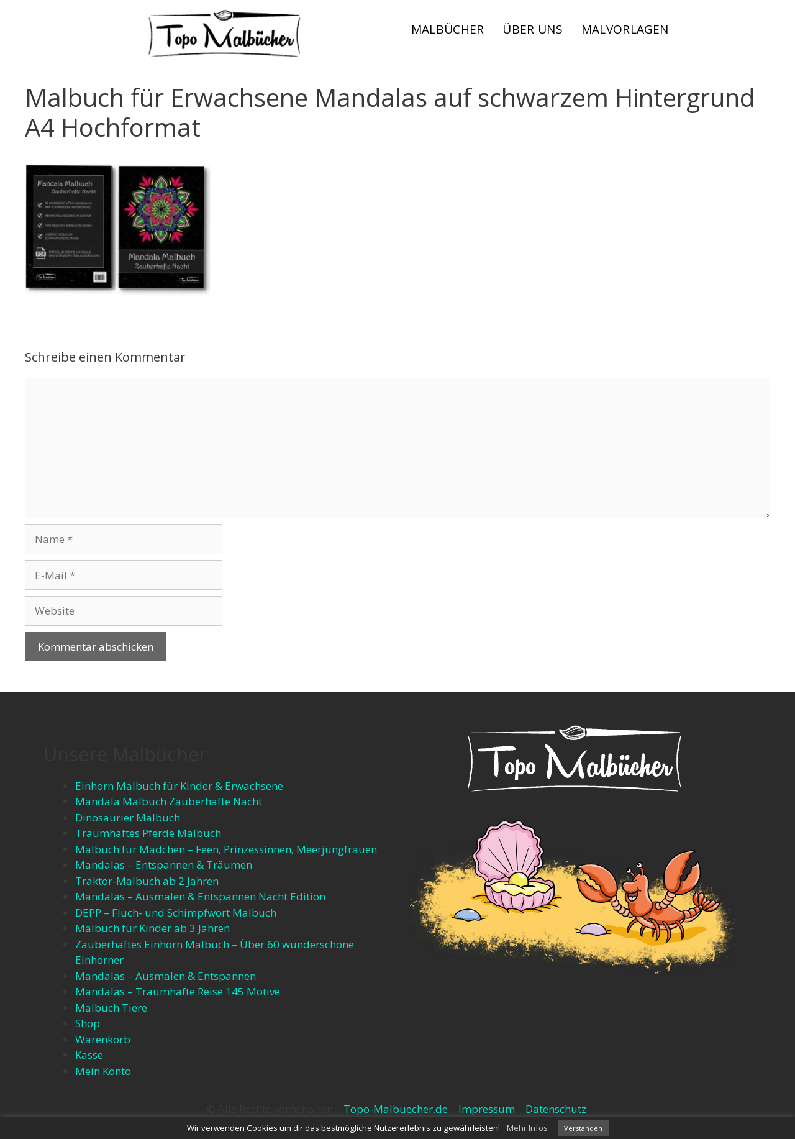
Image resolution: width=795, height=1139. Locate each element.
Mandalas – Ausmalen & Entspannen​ (165, 976)
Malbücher (447, 29)
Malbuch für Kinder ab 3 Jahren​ (152, 928)
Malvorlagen (624, 29)
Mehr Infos (527, 1127)
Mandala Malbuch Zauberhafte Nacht (168, 801)
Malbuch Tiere (111, 1007)
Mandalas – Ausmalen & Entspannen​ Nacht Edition (200, 896)
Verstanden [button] (583, 1128)
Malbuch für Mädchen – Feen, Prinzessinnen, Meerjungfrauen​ (226, 849)
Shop (87, 1023)
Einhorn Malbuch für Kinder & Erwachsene (179, 786)
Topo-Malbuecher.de (395, 1109)
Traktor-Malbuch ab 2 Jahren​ (147, 881)
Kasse (89, 1055)
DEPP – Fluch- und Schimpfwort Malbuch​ (175, 912)
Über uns (532, 29)
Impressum (486, 1109)
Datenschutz (555, 1109)
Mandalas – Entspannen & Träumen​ (163, 865)
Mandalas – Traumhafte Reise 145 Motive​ (177, 991)
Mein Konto (103, 1071)
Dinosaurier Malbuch (127, 817)
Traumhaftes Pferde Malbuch (148, 833)
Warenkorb (102, 1039)
